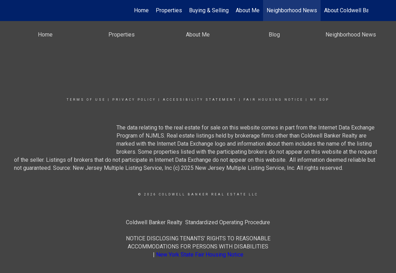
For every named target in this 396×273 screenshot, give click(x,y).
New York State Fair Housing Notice (199, 254)
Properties (169, 10)
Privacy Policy (134, 99)
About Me (248, 10)
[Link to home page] (31, 10)
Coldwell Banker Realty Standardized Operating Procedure (198, 222)
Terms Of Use (86, 99)
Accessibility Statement (200, 99)
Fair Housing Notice (273, 99)
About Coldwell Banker (352, 10)
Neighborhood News (292, 10)
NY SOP (319, 99)
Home (141, 10)
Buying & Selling (209, 10)
